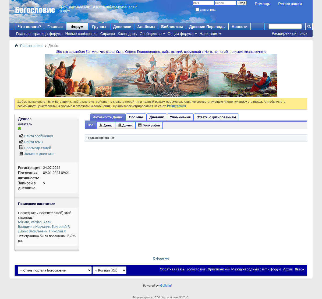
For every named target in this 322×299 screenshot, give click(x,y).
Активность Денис (108, 117)
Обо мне (136, 117)
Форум (77, 27)
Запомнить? (206, 9)
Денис (108, 125)
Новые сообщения (81, 34)
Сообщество (150, 34)
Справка (107, 34)
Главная (55, 27)
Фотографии (151, 125)
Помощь (262, 4)
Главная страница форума (39, 34)
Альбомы (146, 27)
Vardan (36, 222)
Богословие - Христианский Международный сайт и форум (234, 269)
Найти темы (31, 142)
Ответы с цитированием (216, 117)
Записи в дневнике (36, 154)
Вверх (299, 269)
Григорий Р (60, 226)
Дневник (157, 117)
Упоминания (180, 117)
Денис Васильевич (32, 231)
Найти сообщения (36, 136)
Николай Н (57, 231)
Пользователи (31, 45)
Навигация (209, 34)
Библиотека (172, 27)
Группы (99, 27)
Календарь (127, 34)
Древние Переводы (207, 27)
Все (90, 125)
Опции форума (181, 34)
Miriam (23, 222)
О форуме (161, 258)
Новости (239, 27)
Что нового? (29, 27)
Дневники (122, 27)
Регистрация (290, 4)
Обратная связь (172, 269)
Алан (47, 222)
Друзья (127, 125)
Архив (288, 269)
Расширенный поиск (289, 33)
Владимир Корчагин (34, 226)
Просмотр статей (35, 148)
